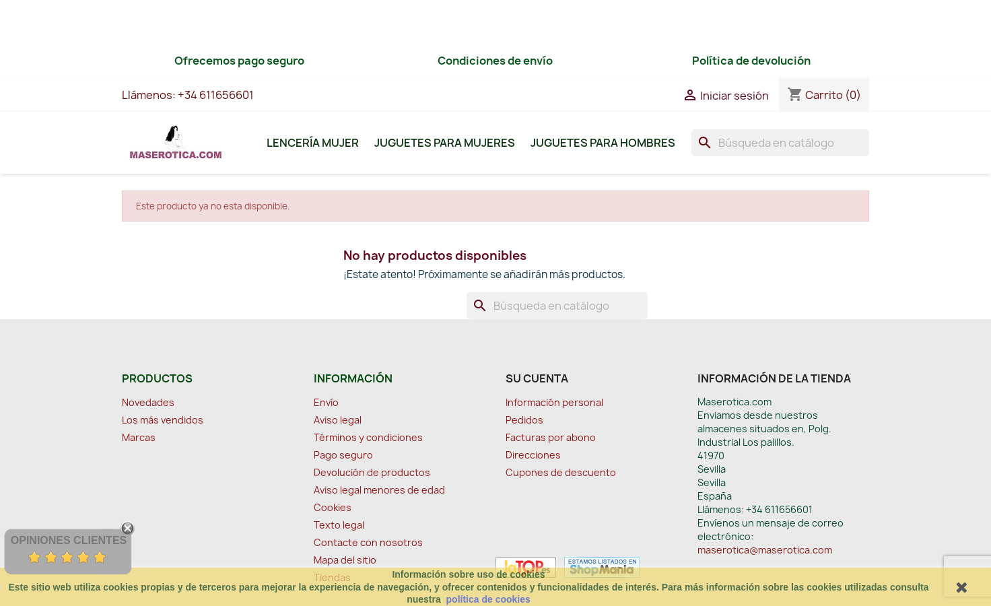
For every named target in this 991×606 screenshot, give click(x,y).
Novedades (148, 402)
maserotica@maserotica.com (764, 549)
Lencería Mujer (313, 142)
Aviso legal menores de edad (379, 489)
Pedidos (524, 419)
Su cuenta (537, 378)
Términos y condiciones (368, 437)
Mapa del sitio (345, 559)
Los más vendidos (162, 419)
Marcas (139, 437)
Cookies (332, 507)
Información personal (554, 402)
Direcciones (533, 454)
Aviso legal (338, 419)
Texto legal (339, 524)
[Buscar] (780, 142)
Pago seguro (343, 454)
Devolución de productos (372, 472)
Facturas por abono (551, 437)
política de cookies (488, 599)
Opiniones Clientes (69, 540)
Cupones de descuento (561, 472)
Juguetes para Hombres (603, 142)
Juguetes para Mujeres (444, 142)
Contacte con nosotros (368, 542)
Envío (326, 402)
